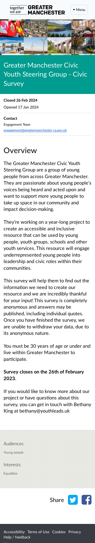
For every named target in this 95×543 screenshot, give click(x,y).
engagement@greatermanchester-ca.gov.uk (35, 130)
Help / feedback (17, 537)
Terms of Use (38, 531)
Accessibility (14, 531)
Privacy (74, 531)
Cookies (59, 531)
